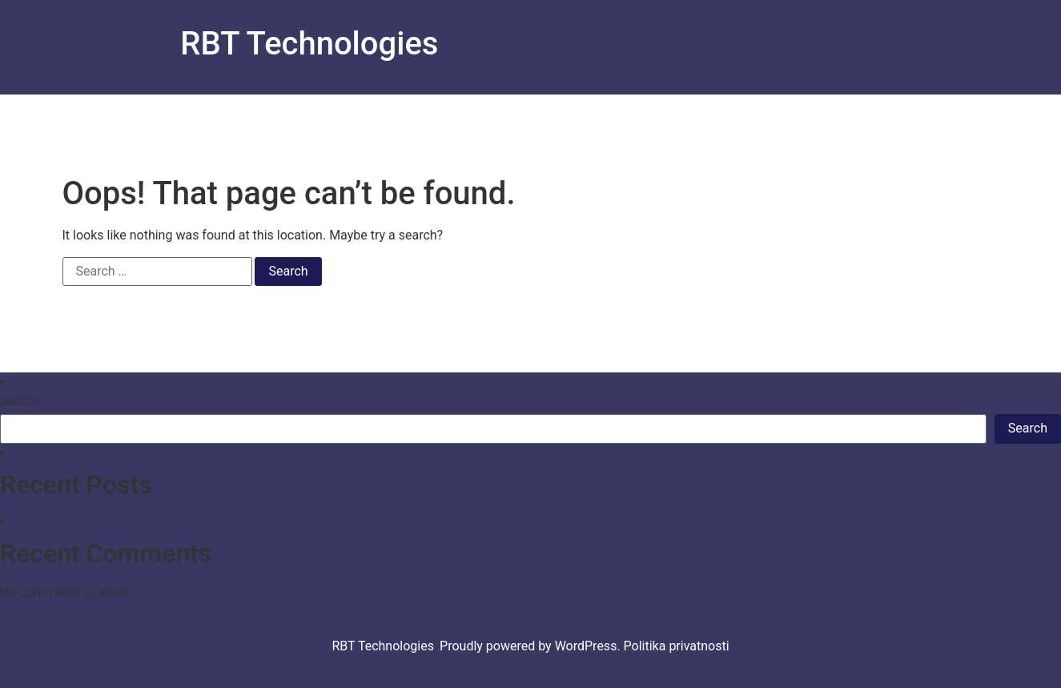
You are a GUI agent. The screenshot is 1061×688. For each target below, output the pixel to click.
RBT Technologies (309, 43)
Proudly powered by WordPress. (532, 646)
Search (19, 401)
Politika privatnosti (676, 646)
